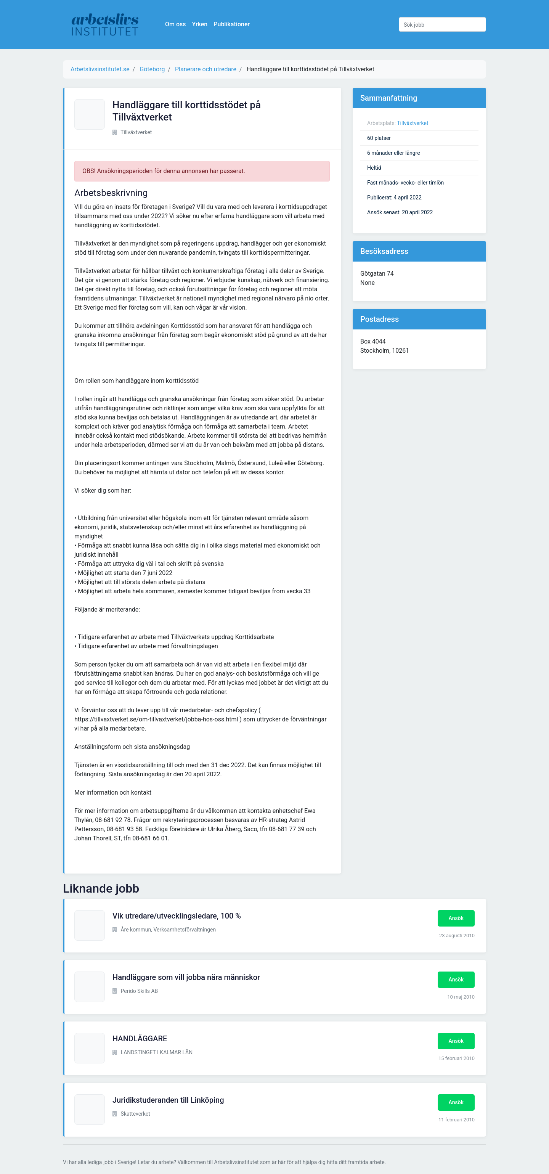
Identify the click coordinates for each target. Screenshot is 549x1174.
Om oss (175, 24)
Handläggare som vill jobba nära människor (186, 977)
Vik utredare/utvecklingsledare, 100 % (176, 915)
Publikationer (232, 24)
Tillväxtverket (412, 123)
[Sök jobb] (442, 24)
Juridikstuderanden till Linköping (168, 1100)
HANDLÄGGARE (139, 1038)
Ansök (456, 918)
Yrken (199, 24)
